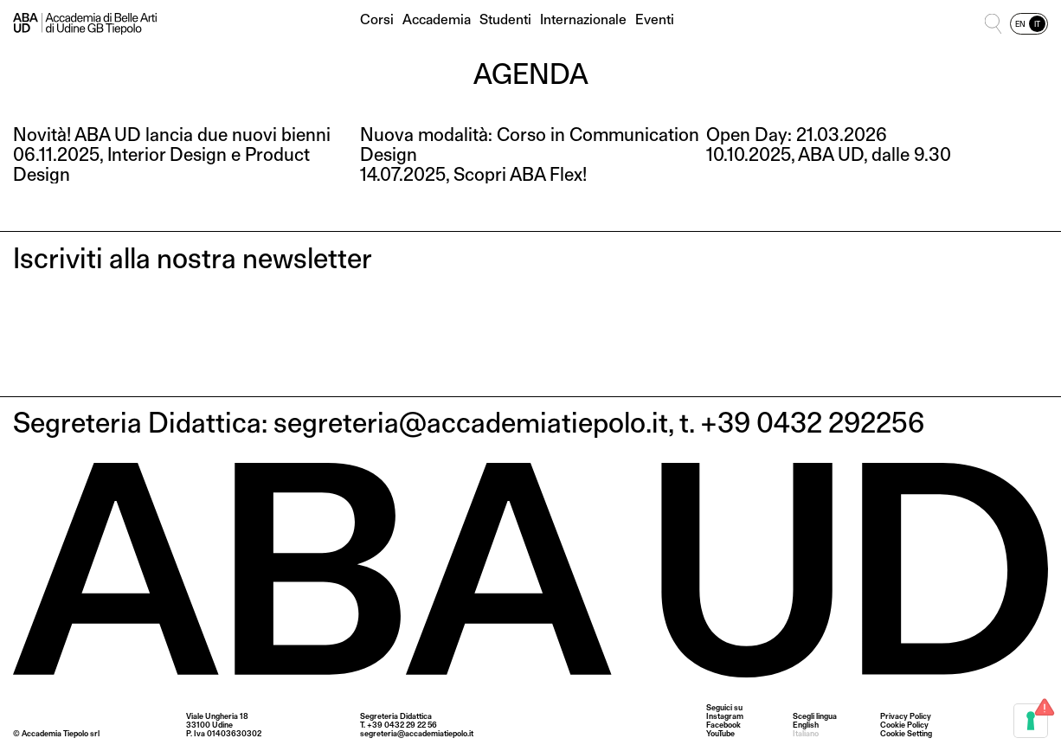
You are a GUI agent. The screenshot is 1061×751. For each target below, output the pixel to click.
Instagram (724, 716)
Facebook (723, 725)
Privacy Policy (905, 716)
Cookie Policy (904, 724)
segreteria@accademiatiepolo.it (416, 733)
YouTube (720, 733)
